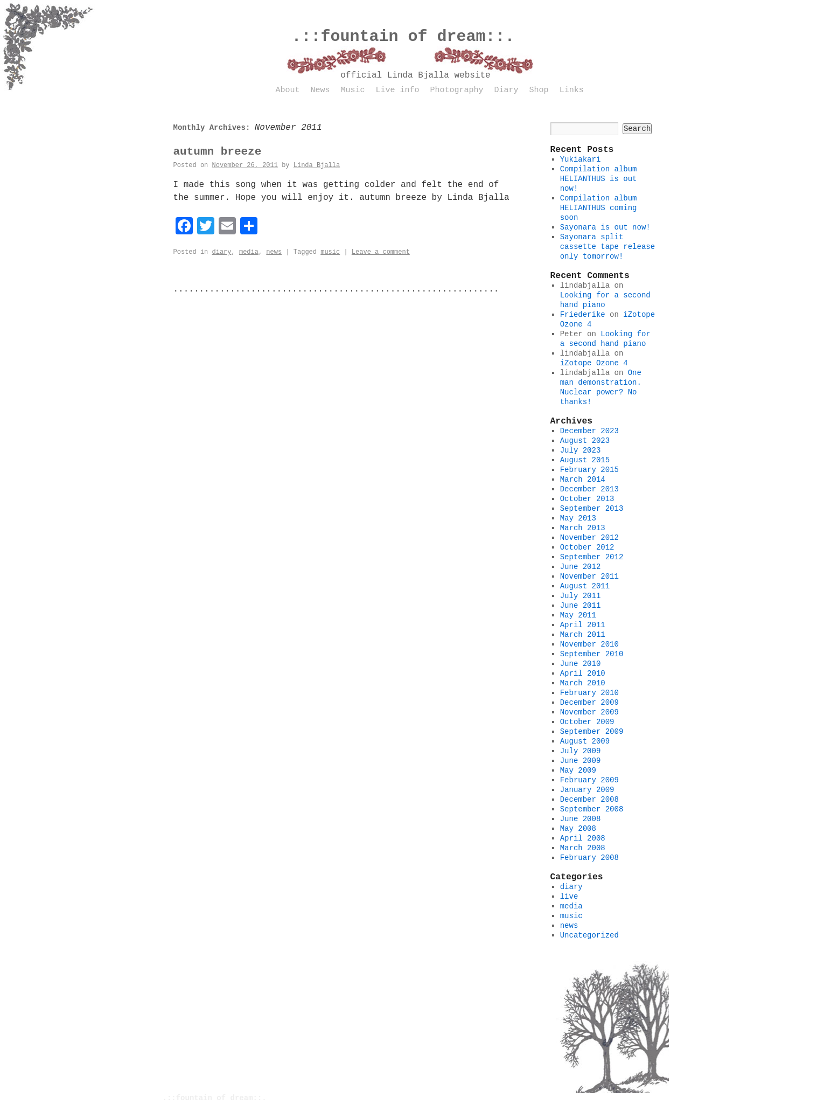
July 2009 (580, 751)
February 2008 (589, 857)
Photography (457, 90)
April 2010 (582, 673)
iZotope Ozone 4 (594, 363)
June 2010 (580, 663)
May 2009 (578, 770)
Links (572, 90)
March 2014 (582, 479)
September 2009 (592, 731)
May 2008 (578, 828)
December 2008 (589, 799)
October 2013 (587, 499)
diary (222, 252)
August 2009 (585, 741)
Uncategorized (589, 935)
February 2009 (589, 780)
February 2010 (589, 693)
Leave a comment (381, 252)
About (288, 90)
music (330, 252)
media (249, 252)
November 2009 (589, 712)
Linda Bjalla (317, 165)
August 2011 (585, 586)
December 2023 (589, 431)
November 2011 (589, 576)
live (569, 896)
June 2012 (580, 567)
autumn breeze (217, 151)
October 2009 (587, 722)
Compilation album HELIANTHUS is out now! (598, 179)
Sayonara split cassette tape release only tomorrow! (607, 247)
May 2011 (578, 615)
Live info (398, 90)
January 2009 (587, 790)
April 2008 (582, 838)
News (320, 90)
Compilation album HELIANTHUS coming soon (598, 208)
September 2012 (592, 557)
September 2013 (592, 508)
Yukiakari (580, 159)
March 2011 (582, 634)
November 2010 (589, 644)
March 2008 (582, 848)
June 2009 (580, 760)
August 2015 (585, 460)
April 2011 (582, 625)
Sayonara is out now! (605, 227)
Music (353, 90)
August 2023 (585, 440)
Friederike (582, 314)
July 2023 (580, 450)
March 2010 (582, 683)
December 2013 (589, 489)
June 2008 (580, 819)
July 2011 (580, 596)
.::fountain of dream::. (403, 36)
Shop (539, 90)
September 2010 (592, 654)
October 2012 (587, 547)
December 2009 (589, 702)
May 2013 (578, 518)
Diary (506, 90)
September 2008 (592, 809)
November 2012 (589, 537)
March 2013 (582, 528)
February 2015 (589, 470)
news (274, 252)
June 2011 (580, 605)
